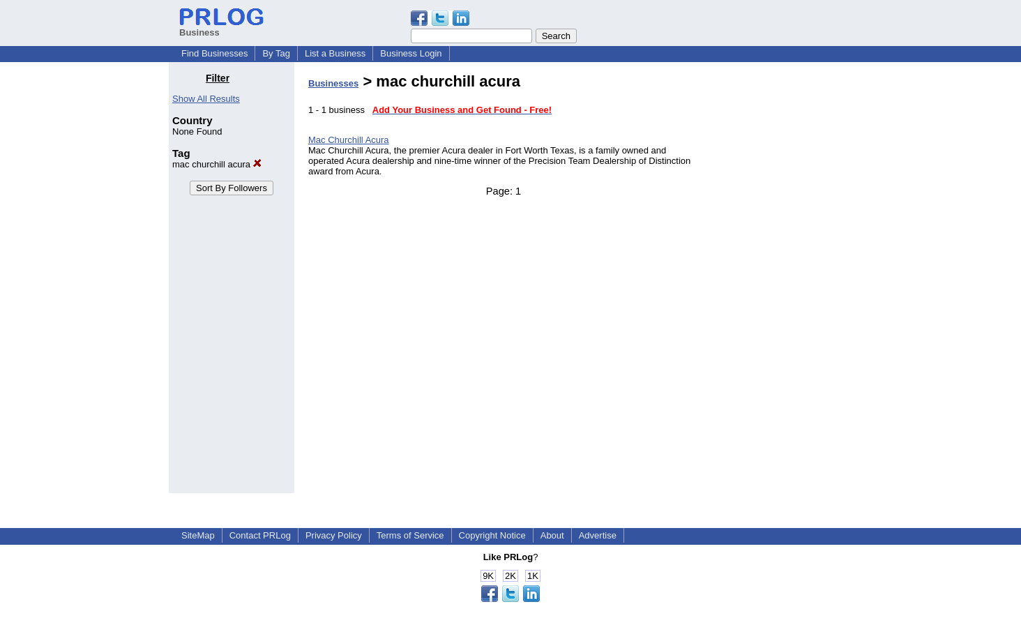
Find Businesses (214, 53)
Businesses (333, 83)
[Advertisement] (781, 282)
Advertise (598, 535)
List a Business (335, 53)
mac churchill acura (217, 164)
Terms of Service (410, 535)
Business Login (410, 53)
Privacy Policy (333, 535)
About (552, 535)
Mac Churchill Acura (348, 140)
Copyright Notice (492, 535)
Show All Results (206, 98)
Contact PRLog (260, 535)
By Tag (276, 53)
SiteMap (198, 535)
